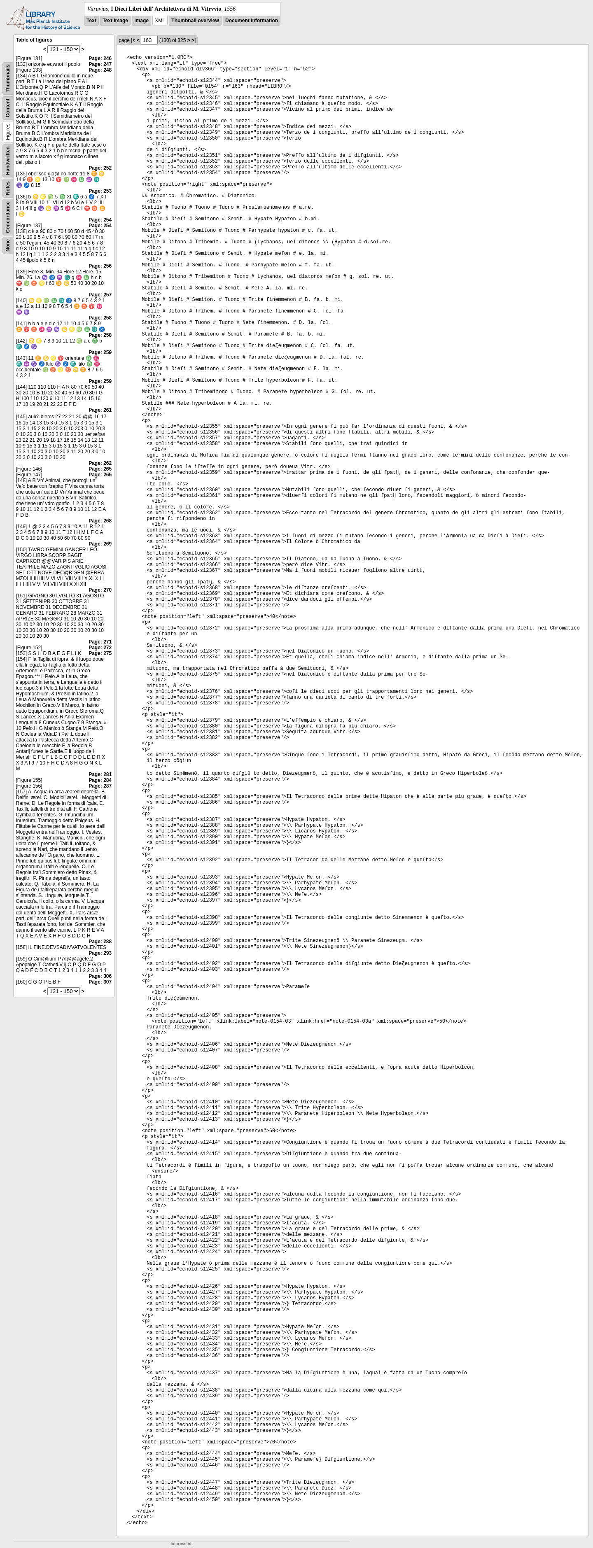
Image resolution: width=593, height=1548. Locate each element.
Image (141, 20)
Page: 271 (100, 642)
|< (133, 40)
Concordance (8, 217)
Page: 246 (100, 58)
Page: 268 (100, 521)
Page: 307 (100, 982)
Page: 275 (100, 653)
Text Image (115, 20)
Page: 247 (100, 64)
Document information (251, 20)
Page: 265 (100, 469)
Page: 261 (100, 410)
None (8, 245)
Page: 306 (100, 976)
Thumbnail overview (195, 20)
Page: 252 (100, 168)
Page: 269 (100, 544)
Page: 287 (100, 786)
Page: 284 (100, 780)
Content (8, 108)
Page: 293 (100, 953)
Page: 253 (100, 191)
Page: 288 (100, 941)
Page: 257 (100, 295)
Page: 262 (100, 463)
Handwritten (8, 161)
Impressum (181, 1543)
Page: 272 (100, 647)
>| (193, 40)
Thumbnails (8, 78)
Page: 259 (100, 352)
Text (91, 20)
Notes (8, 188)
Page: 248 (100, 70)
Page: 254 (100, 220)
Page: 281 (100, 774)
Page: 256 (100, 266)
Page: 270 (100, 590)
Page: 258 (100, 318)
